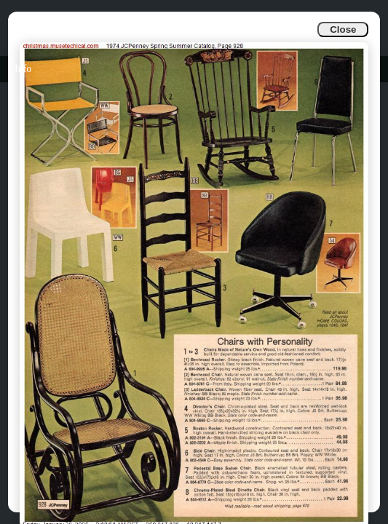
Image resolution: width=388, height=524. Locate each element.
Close (343, 29)
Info (23, 68)
